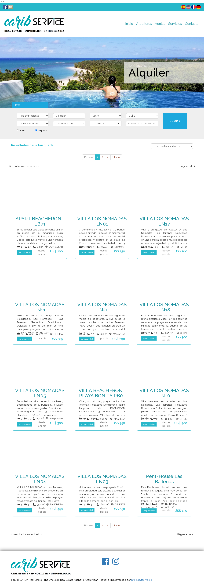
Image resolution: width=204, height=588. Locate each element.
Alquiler (41, 130)
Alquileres (144, 24)
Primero (88, 157)
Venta (21, 130)
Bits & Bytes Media (141, 579)
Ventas (160, 24)
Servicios (175, 24)
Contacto (191, 24)
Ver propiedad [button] (25, 252)
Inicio (129, 24)
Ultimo (116, 157)
